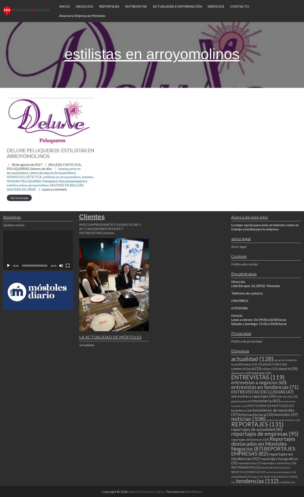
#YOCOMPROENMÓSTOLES (101, 224)
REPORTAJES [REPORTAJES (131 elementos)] (257, 424)
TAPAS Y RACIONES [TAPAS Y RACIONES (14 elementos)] (276, 476)
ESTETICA (34, 177)
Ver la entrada (19, 198)
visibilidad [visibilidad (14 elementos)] (287, 482)
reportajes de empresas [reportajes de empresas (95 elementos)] (264, 433)
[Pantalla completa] (68, 266)
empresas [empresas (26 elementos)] (261, 373)
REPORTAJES (109, 6)
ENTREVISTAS (136, 6)
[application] (38, 250)
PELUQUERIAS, (29, 169)
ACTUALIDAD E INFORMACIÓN (177, 6)
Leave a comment (54, 189)
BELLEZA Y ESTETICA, (44, 167)
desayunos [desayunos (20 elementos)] (241, 373)
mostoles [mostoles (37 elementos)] (286, 414)
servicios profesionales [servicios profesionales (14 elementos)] (281, 472)
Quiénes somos (14, 225)
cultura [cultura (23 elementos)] (270, 369)
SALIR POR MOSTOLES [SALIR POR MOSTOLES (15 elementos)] (276, 467)
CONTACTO (239, 6)
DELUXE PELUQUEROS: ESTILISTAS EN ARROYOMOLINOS (50, 153)
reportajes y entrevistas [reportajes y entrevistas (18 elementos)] (279, 463)
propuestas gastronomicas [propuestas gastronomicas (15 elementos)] (283, 420)
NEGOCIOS (84, 6)
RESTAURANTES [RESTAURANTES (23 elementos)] (246, 467)
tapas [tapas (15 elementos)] (257, 476)
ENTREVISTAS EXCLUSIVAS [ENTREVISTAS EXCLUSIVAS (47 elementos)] (262, 391)
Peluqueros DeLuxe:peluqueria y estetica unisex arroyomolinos (47, 183)
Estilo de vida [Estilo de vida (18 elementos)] (287, 396)
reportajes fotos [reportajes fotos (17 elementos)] (249, 463)
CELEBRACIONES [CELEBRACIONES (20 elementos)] (272, 364)
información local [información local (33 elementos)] (256, 414)
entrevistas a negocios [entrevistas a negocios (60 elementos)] (259, 382)
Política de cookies (244, 264)
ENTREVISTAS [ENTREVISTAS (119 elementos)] (258, 377)
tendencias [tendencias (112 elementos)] (257, 480)
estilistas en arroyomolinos (62, 177)
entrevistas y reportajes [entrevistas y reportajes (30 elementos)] (253, 396)
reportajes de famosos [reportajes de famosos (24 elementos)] (250, 439)
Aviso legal (238, 246)
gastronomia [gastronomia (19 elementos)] (241, 401)
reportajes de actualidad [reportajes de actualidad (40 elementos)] (257, 429)
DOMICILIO (16, 177)
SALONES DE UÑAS (21, 189)
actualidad (86, 345)
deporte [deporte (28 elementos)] (288, 369)
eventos (87, 177)
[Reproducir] (8, 266)
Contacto (107, 233)
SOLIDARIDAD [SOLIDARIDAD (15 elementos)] (241, 476)
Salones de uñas (41, 169)
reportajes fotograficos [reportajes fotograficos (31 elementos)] (264, 461)
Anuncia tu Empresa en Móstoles (82, 16)
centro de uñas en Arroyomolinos (52, 173)
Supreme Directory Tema (146, 491)
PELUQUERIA (31, 181)
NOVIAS (13, 181)
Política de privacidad (246, 341)
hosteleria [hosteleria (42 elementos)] (266, 400)
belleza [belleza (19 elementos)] (250, 364)
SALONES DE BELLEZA (67, 185)
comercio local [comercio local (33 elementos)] (246, 368)
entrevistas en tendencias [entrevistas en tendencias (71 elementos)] (265, 387)
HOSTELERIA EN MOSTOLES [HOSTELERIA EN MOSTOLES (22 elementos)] (270, 405)
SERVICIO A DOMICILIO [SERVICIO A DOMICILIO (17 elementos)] (248, 472)
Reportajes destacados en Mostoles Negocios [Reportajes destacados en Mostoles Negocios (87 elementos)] (263, 443)
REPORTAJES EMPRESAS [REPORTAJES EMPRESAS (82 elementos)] (263, 451)
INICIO (64, 6)
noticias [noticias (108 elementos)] (248, 418)
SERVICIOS (216, 6)
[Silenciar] (61, 266)
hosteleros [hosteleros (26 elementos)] (241, 410)
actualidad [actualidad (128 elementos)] (252, 358)
